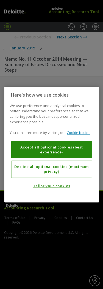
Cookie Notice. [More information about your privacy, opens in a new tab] (78, 132)
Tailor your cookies (51, 185)
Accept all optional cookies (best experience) (51, 150)
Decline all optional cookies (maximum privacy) (51, 169)
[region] (51, 144)
